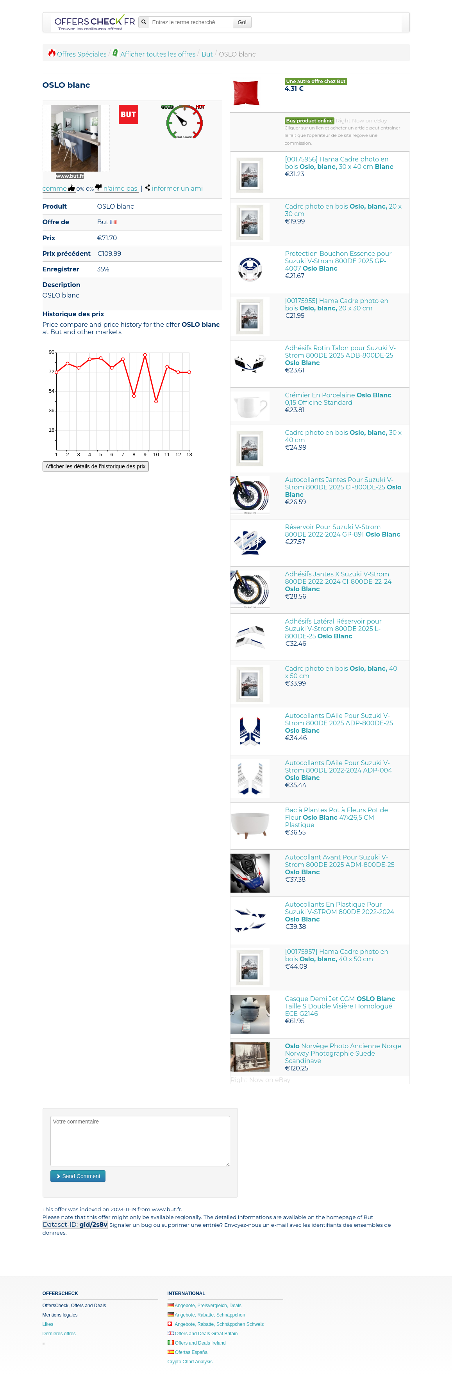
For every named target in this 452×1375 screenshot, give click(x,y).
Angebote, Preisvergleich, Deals (204, 1305)
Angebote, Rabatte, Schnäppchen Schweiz (216, 1324)
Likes (48, 1324)
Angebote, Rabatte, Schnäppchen (206, 1315)
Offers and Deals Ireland (197, 1343)
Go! (242, 22)
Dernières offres (59, 1333)
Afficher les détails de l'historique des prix (96, 466)
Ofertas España (188, 1352)
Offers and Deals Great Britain (203, 1333)
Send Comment (77, 1176)
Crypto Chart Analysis (190, 1361)
